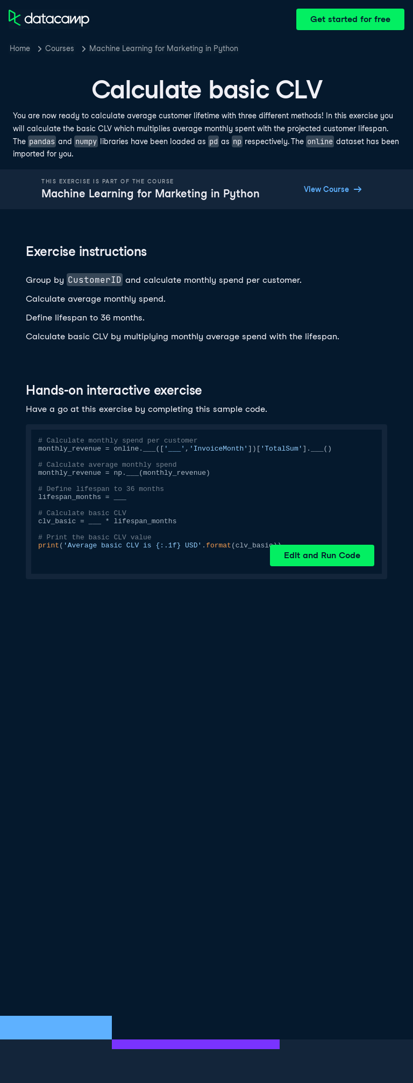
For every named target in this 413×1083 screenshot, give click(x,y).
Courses (59, 48)
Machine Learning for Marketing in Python (163, 48)
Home (20, 48)
